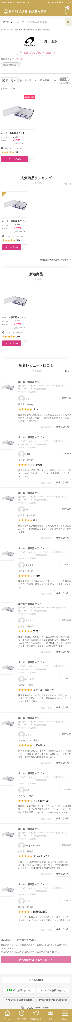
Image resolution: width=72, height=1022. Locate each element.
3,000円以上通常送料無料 (19, 1000)
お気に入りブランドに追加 (35, 52)
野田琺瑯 (30, 29)
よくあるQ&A (36, 980)
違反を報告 (46, 427)
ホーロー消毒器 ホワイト (31, 381)
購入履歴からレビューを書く (35, 959)
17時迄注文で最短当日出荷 (53, 1000)
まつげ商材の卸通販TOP (11, 29)
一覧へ (66, 183)
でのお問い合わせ (19, 990)
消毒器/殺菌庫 (40, 388)
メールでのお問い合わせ (53, 990)
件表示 (48, 80)
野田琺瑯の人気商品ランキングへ (54, 259)
